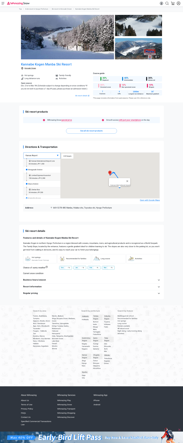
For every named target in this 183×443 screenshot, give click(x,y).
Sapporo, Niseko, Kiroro (41, 322)
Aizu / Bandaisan (39, 325)
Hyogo (84, 364)
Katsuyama (56, 335)
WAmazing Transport (66, 410)
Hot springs (122, 322)
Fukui (106, 328)
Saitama (96, 350)
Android (97, 406)
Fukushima (97, 335)
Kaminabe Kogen (33, 199)
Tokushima (108, 360)
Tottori (95, 362)
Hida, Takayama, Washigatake (62, 337)
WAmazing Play (64, 401)
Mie (105, 352)
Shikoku (107, 356)
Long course (122, 325)
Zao (34, 335)
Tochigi (95, 345)
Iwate (95, 325)
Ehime (106, 364)
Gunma (95, 347)
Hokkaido (85, 317)
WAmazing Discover (66, 418)
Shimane (96, 364)
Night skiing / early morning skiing (130, 332)
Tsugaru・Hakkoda (40, 332)
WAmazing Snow (64, 406)
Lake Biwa (55, 342)
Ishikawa (107, 325)
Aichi (106, 350)
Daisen (54, 345)
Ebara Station (32, 185)
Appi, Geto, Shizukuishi (41, 327)
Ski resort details (82, 97)
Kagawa (107, 362)
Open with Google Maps (150, 201)
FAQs (23, 414)
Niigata (84, 345)
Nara (83, 367)
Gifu (105, 345)
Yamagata (96, 333)
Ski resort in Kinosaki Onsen (62, 10)
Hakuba (36, 345)
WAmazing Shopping (66, 414)
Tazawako (36, 330)
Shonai (54, 350)
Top (20, 10)
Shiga (84, 362)
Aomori (95, 323)
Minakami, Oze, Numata (41, 340)
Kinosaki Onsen (30, 69)
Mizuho (54, 347)
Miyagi (95, 328)
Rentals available (124, 327)
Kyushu (84, 373)
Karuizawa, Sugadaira (40, 347)
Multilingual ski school (126, 317)
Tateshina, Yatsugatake (60, 325)
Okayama (96, 367)
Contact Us (25, 418)
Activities (121, 335)
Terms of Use (26, 406)
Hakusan (55, 332)
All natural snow (123, 330)
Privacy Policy (27, 410)
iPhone (97, 401)
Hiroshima (97, 369)
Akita (95, 330)
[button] (110, 174)
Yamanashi (86, 347)
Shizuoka (107, 347)
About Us (25, 401)
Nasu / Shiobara (39, 342)
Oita (83, 379)
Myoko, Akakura (57, 317)
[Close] (179, 429)
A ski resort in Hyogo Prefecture (36, 10)
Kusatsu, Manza (39, 337)
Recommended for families (127, 319)
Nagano (85, 350)
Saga (83, 376)
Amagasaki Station (34, 171)
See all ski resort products (91, 132)
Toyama (107, 323)
